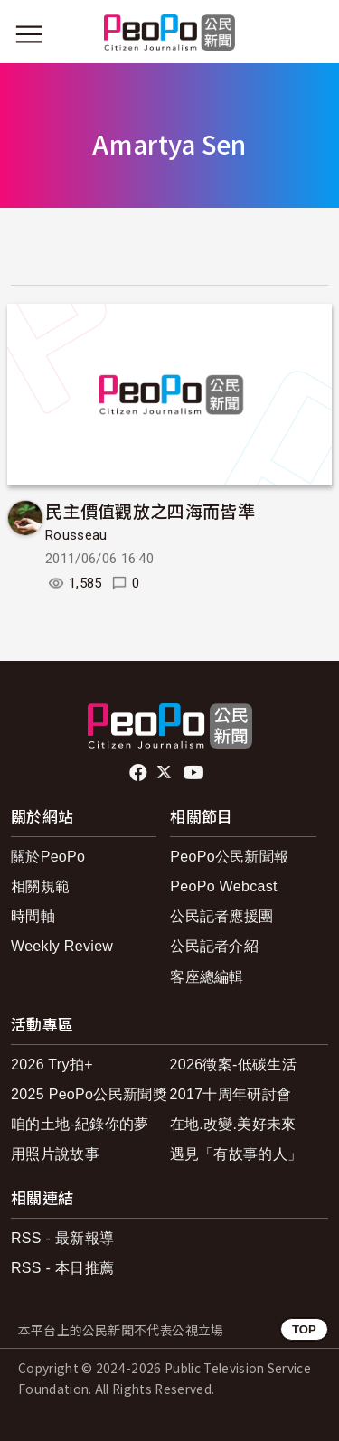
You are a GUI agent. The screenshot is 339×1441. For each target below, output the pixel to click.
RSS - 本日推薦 (62, 1268)
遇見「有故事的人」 (236, 1154)
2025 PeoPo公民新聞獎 (89, 1094)
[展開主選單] (29, 34)
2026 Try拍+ (52, 1064)
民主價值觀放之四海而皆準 (150, 510)
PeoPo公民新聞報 (229, 856)
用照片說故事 (55, 1154)
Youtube (195, 773)
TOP (304, 1329)
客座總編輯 (207, 976)
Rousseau (76, 535)
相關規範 (40, 886)
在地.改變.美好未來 (233, 1124)
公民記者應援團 (221, 916)
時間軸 (33, 916)
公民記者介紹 (214, 946)
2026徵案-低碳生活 (233, 1064)
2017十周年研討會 (231, 1094)
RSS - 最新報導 (62, 1238)
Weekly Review (62, 946)
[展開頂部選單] (310, 34)
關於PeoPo (48, 856)
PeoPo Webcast (224, 886)
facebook (139, 773)
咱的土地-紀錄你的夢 (80, 1124)
